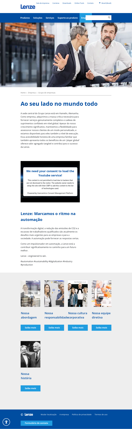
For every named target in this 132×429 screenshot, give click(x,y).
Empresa (32, 92)
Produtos (25, 17)
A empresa (64, 414)
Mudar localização (48, 414)
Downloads (67, 3)
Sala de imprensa (42, 3)
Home (23, 92)
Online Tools (79, 3)
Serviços (50, 17)
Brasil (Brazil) (105, 3)
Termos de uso (101, 414)
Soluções (37, 17)
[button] (6, 422)
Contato (90, 3)
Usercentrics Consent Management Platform (55, 193)
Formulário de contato (36, 423)
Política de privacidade (82, 414)
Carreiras (55, 3)
